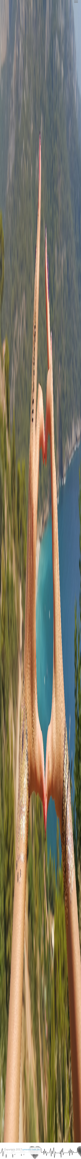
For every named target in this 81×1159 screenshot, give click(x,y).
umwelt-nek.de (31, 1149)
